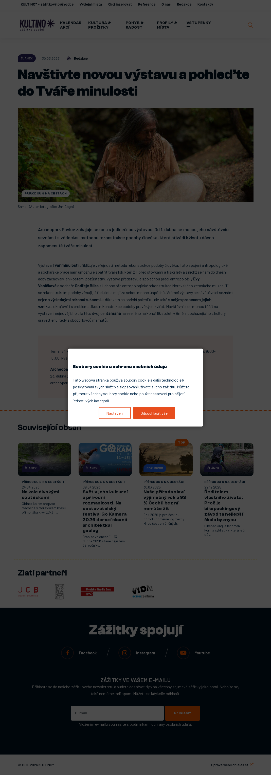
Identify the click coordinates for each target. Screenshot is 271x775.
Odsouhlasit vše (154, 413)
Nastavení (114, 413)
